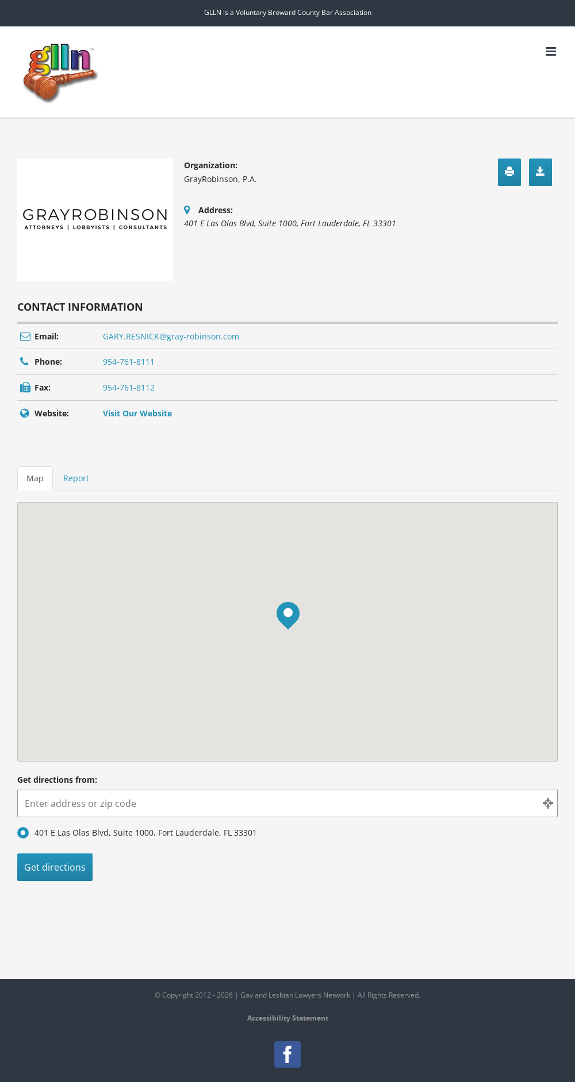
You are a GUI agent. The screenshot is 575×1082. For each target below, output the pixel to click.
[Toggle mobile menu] (552, 51)
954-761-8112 (129, 387)
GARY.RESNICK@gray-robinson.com (171, 336)
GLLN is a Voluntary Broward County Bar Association (287, 12)
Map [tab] (35, 478)
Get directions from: (57, 779)
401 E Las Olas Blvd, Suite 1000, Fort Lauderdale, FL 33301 (137, 832)
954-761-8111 (129, 361)
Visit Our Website (137, 413)
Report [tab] (76, 478)
